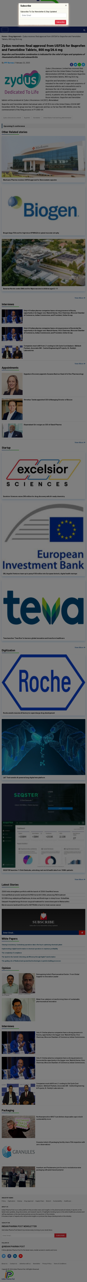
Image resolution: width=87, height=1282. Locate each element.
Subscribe (60, 22)
